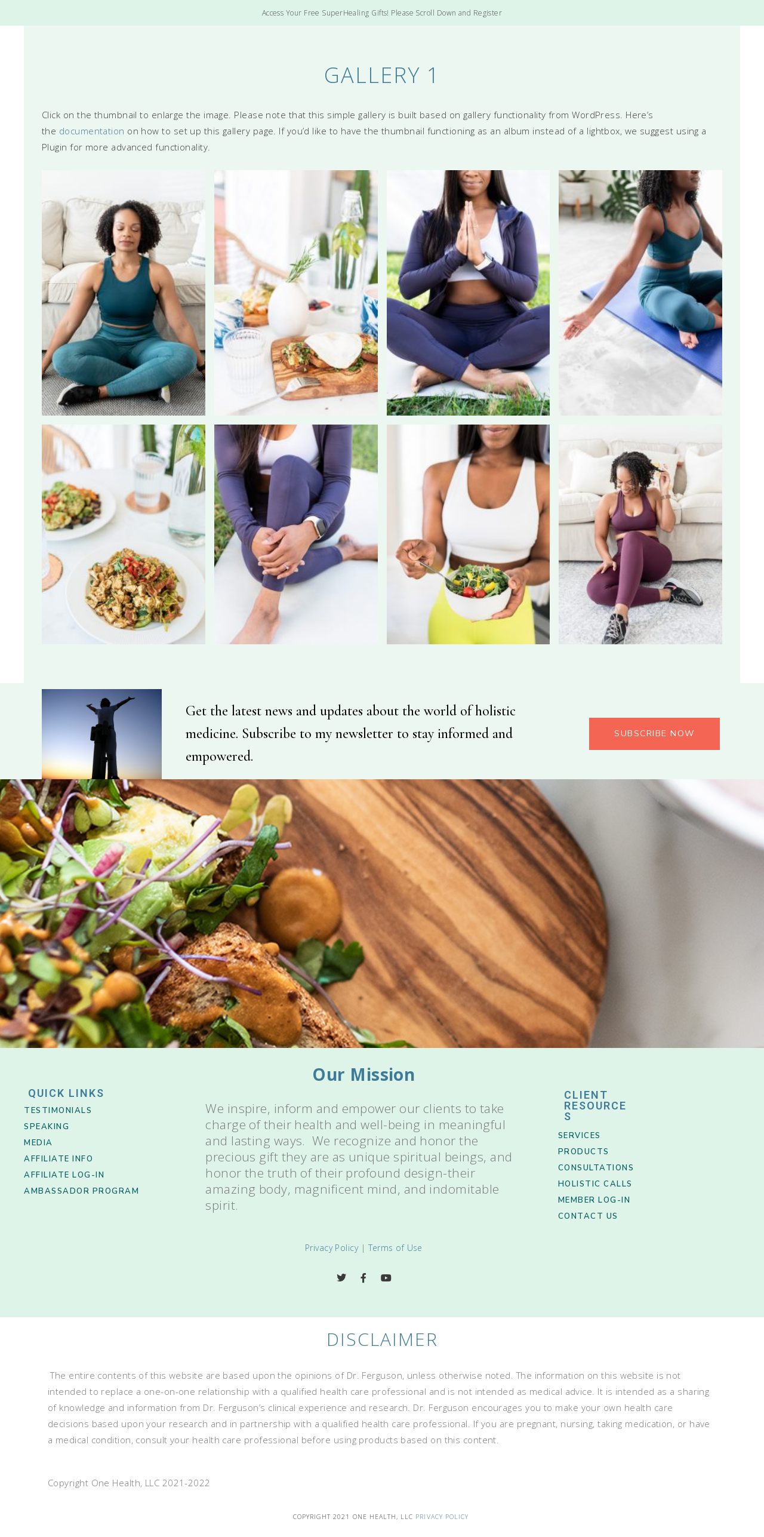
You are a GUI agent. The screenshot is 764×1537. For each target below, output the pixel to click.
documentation (92, 131)
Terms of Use (395, 1247)
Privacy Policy (331, 1247)
